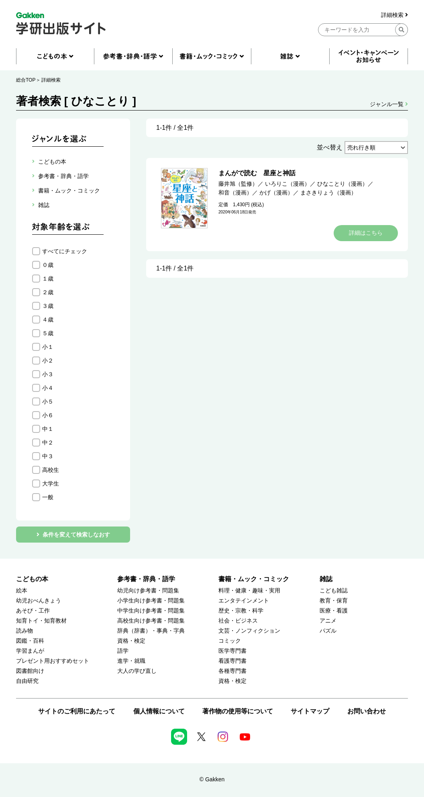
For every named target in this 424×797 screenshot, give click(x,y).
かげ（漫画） (276, 192)
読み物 (24, 631)
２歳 (47, 292)
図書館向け (30, 671)
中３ (47, 456)
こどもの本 (32, 579)
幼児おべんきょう (38, 601)
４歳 (47, 319)
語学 (122, 651)
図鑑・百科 (30, 641)
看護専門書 (232, 661)
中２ (47, 442)
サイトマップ (310, 711)
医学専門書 (232, 651)
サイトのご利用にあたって (76, 711)
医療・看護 (334, 611)
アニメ (328, 621)
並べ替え (329, 147)
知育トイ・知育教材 (41, 621)
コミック (229, 641)
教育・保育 (334, 601)
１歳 (47, 278)
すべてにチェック (64, 251)
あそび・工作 (33, 611)
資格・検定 (131, 641)
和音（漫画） (235, 192)
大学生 (50, 483)
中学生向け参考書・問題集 (151, 611)
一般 (47, 497)
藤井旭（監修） (238, 183)
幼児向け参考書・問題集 (148, 591)
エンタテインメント (243, 601)
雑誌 (326, 579)
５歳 (47, 333)
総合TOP (25, 80)
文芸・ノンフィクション (249, 631)
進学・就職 (131, 661)
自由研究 (27, 681)
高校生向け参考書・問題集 (151, 621)
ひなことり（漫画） (342, 183)
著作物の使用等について (237, 711)
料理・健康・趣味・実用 (249, 591)
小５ (47, 401)
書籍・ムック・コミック (253, 579)
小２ (47, 360)
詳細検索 (394, 15)
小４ (47, 388)
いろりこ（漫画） (287, 183)
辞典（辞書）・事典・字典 (151, 631)
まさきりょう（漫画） (328, 192)
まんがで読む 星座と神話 (257, 173)
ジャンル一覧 (389, 104)
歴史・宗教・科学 (240, 611)
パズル (328, 631)
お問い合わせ (366, 711)
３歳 (47, 306)
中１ (47, 429)
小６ (47, 415)
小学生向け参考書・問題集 (151, 601)
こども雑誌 (334, 591)
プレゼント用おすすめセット (52, 661)
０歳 (47, 265)
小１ (47, 347)
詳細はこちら (366, 232)
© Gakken (212, 779)
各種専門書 (232, 671)
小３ (47, 374)
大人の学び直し (137, 671)
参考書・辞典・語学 (146, 579)
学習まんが (30, 651)
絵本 (21, 591)
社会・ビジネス (238, 621)
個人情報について (159, 711)
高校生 (50, 470)
